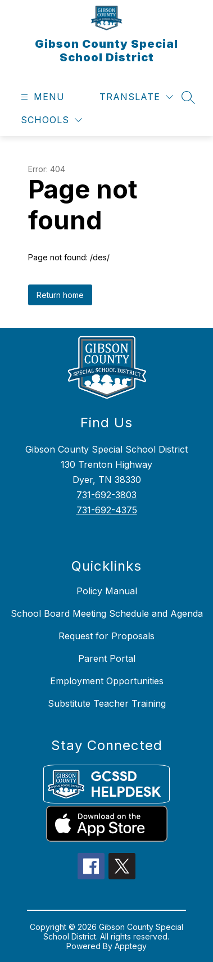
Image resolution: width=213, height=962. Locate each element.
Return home (60, 295)
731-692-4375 (106, 510)
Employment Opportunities (107, 681)
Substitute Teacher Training (107, 703)
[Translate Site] (136, 97)
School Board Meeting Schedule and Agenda (107, 613)
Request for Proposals (106, 636)
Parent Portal (106, 658)
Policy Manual (106, 591)
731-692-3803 (106, 494)
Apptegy (131, 946)
